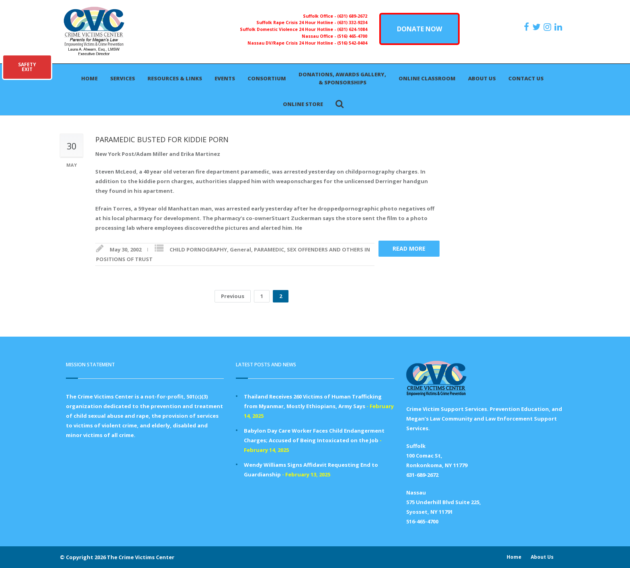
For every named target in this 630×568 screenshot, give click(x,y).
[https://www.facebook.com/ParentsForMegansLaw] (527, 26)
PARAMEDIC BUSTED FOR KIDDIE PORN (162, 139)
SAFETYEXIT (27, 67)
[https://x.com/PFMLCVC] (537, 26)
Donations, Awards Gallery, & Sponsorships (342, 78)
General (240, 249)
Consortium (267, 78)
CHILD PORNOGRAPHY (198, 249)
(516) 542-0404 (352, 43)
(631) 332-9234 (352, 22)
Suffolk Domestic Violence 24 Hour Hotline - (288, 29)
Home (89, 78)
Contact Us (526, 78)
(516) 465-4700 (352, 36)
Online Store (303, 104)
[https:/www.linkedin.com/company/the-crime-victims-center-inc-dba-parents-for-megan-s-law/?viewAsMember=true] (559, 26)
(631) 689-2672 (352, 16)
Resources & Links (174, 78)
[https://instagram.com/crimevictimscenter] (548, 26)
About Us (482, 78)
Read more (409, 248)
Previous (232, 296)
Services (122, 78)
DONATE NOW (419, 29)
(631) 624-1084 (352, 29)
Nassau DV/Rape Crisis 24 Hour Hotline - (292, 43)
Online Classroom (427, 78)
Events (225, 78)
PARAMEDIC (269, 249)
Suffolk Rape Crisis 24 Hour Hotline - (296, 22)
